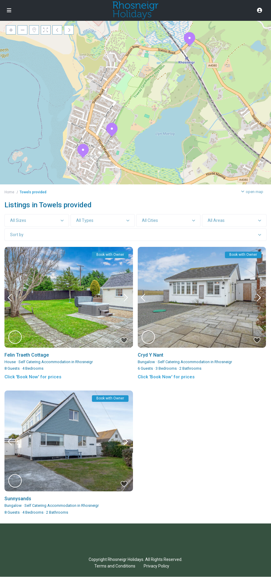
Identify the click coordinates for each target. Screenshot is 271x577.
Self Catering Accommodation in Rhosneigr (55, 362)
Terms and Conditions (114, 566)
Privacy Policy (156, 566)
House (10, 362)
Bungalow (146, 362)
